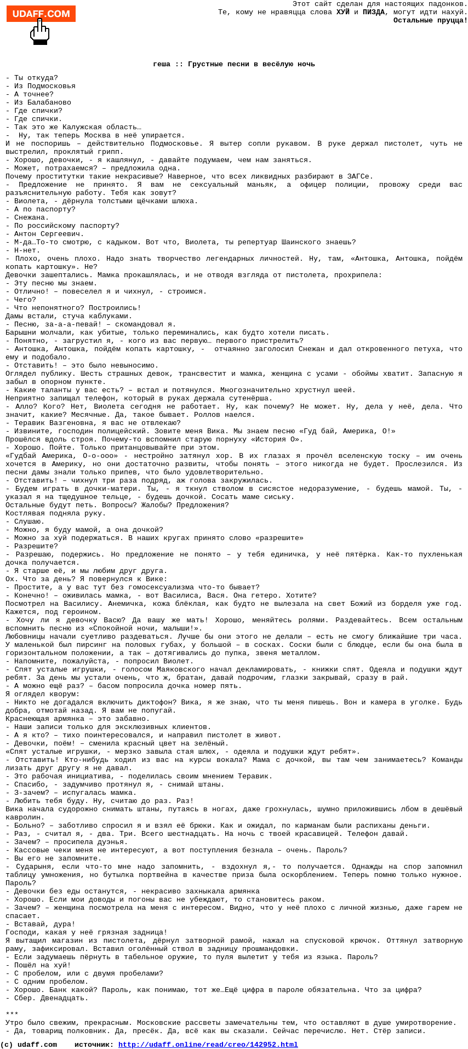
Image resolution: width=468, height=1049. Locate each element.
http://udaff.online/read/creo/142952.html (208, 1045)
